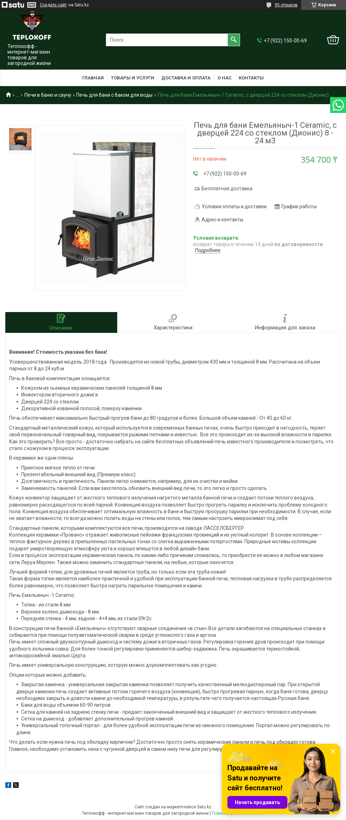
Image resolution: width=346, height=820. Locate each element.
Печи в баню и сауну (47, 95)
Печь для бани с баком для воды (114, 95)
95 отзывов (286, 4)
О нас (224, 77)
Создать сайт (53, 4)
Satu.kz (204, 806)
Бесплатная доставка (227, 188)
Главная (93, 77)
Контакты (251, 77)
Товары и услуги (132, 77)
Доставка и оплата (185, 77)
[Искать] (234, 40)
